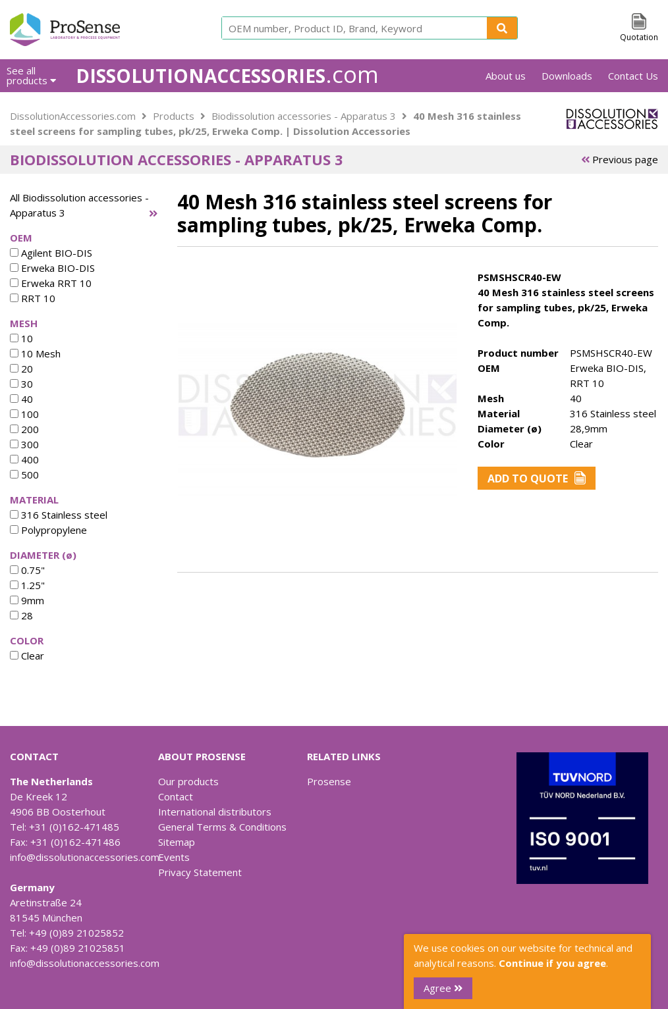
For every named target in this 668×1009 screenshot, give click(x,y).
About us (506, 75)
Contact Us (633, 75)
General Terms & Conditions (222, 826)
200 (24, 429)
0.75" (27, 570)
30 (21, 383)
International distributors (214, 811)
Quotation (639, 37)
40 (21, 398)
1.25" (27, 585)
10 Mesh (35, 353)
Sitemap (176, 841)
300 (24, 444)
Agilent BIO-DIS (51, 252)
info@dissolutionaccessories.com (84, 857)
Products (173, 115)
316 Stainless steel (58, 514)
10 (21, 338)
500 (24, 474)
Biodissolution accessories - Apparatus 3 (303, 115)
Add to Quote (536, 478)
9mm (27, 600)
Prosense (329, 781)
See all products (31, 75)
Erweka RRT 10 (51, 283)
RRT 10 (32, 298)
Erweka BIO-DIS (52, 267)
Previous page (619, 159)
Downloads (567, 75)
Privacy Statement (200, 872)
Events (174, 857)
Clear (27, 655)
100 (24, 414)
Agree (443, 988)
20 (21, 368)
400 (24, 459)
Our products (188, 781)
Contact (175, 796)
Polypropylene (48, 529)
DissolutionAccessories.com (73, 115)
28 (21, 615)
